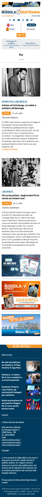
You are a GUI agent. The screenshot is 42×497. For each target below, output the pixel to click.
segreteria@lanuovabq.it (11, 442)
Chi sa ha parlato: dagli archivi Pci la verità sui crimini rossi (20, 197)
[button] (21, 35)
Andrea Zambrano (10, 207)
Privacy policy (7, 480)
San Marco (31, 43)
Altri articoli (21, 346)
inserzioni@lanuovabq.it (11, 445)
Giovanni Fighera (10, 117)
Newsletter (31, 29)
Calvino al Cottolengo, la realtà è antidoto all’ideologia (19, 107)
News (12, 25)
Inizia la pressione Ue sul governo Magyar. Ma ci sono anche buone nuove (12, 404)
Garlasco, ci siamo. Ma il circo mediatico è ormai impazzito (12, 377)
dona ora (31, 25)
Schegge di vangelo (11, 42)
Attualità (6, 203)
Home (21, 59)
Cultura (6, 113)
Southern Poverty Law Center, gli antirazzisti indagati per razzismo (12, 390)
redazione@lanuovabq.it (11, 440)
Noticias (12, 29)
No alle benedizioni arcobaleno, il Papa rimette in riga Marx (11, 365)
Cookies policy (19, 480)
